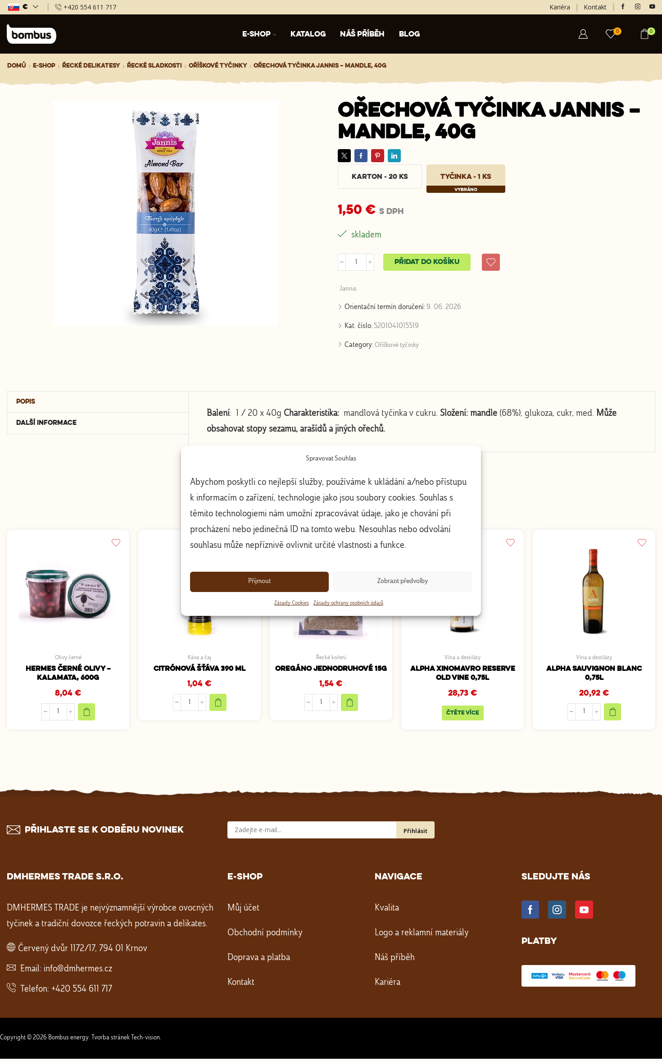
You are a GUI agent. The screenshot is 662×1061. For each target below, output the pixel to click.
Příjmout (259, 581)
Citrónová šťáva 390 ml (199, 670)
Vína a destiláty (462, 658)
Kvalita (387, 910)
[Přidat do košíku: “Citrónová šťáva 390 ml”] (218, 704)
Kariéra (559, 7)
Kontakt (595, 7)
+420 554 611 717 (81, 992)
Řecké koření (331, 658)
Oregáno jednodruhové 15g (331, 670)
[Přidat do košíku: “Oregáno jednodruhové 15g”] (349, 704)
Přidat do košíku (426, 263)
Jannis (348, 289)
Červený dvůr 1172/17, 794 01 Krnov (82, 951)
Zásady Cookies (291, 603)
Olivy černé (68, 658)
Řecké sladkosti (154, 65)
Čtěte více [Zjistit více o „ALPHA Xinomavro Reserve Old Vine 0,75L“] (462, 715)
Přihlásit (415, 833)
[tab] (98, 403)
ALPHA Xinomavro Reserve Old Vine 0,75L (462, 675)
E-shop (259, 34)
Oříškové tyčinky (218, 65)
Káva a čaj (199, 658)
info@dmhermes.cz (78, 971)
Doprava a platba (258, 960)
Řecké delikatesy (91, 65)
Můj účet (243, 910)
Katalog (308, 34)
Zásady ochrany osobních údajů (348, 603)
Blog (409, 34)
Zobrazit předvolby (402, 581)
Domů (16, 65)
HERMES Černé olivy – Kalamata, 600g (68, 675)
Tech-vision (145, 1040)
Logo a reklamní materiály (422, 935)
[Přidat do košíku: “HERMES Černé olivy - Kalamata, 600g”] (86, 713)
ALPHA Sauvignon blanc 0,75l (594, 675)
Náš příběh (362, 34)
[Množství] (356, 262)
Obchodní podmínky (265, 935)
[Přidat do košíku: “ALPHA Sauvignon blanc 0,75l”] (612, 713)
